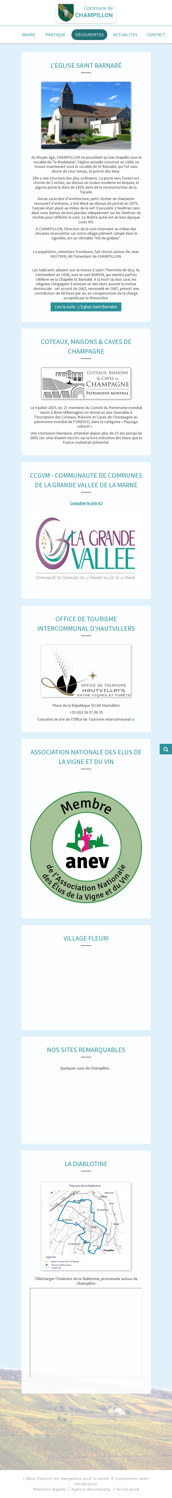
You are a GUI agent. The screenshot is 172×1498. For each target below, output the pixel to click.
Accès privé (127, 1489)
